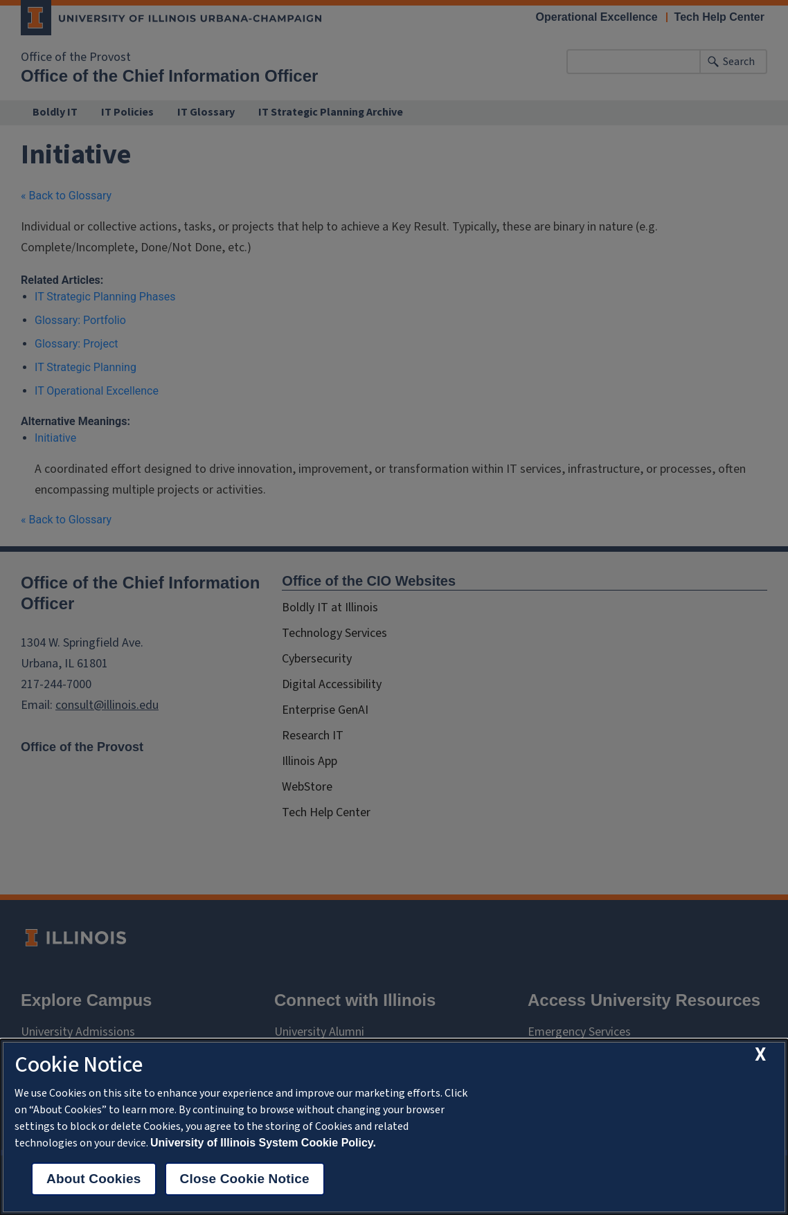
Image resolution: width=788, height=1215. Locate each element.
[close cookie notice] (760, 1055)
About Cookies (93, 1178)
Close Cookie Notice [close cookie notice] (245, 1178)
